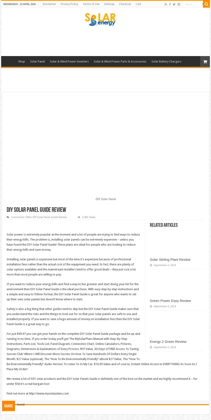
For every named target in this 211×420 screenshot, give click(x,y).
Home (9, 61)
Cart (138, 4)
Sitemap (109, 4)
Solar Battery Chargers (166, 61)
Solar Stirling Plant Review (170, 259)
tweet (21, 404)
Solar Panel (37, 61)
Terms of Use (91, 4)
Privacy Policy (69, 4)
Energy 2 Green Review (168, 341)
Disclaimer (49, 4)
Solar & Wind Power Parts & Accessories (120, 61)
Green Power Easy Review (170, 301)
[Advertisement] (105, 41)
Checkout (125, 4)
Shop (21, 61)
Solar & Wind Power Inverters (69, 61)
